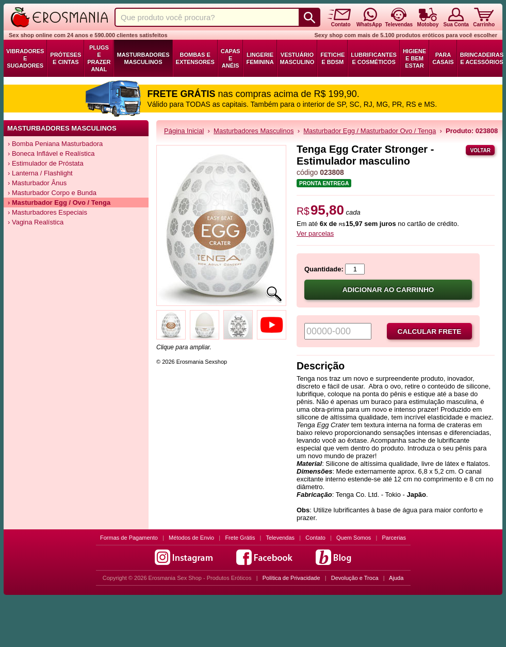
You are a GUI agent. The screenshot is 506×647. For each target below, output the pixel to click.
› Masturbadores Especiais (47, 212)
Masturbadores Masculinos (143, 58)
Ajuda (396, 578)
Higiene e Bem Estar (414, 58)
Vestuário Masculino (297, 58)
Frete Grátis (240, 538)
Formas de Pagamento (129, 538)
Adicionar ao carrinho (388, 290)
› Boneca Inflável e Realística (51, 153)
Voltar (480, 150)
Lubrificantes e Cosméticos (374, 58)
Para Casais (443, 58)
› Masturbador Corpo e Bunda (52, 193)
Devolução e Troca (355, 578)
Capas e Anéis (230, 58)
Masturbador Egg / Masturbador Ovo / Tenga (369, 131)
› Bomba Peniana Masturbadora (55, 144)
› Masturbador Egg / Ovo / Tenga (59, 202)
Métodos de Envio (191, 538)
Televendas (280, 538)
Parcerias (394, 538)
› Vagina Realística (35, 222)
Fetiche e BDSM (332, 58)
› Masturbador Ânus (37, 183)
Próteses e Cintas (65, 58)
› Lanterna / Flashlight (40, 173)
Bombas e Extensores (195, 58)
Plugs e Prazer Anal (98, 58)
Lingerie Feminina (259, 58)
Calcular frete (430, 331)
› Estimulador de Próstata (46, 163)
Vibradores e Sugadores (25, 58)
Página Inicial (184, 131)
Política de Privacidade (291, 578)
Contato (315, 538)
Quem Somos (353, 538)
